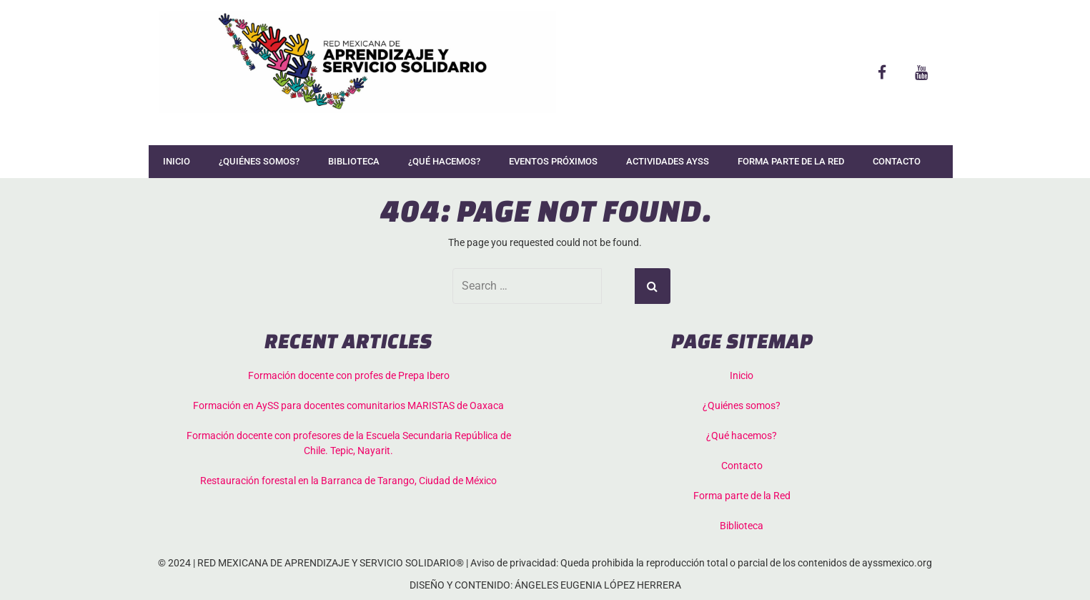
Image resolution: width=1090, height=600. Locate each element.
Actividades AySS (667, 161)
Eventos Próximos (553, 161)
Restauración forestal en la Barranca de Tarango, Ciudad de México (348, 480)
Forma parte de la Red (791, 161)
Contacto (897, 161)
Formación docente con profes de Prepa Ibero (349, 375)
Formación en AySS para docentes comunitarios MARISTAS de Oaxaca (348, 405)
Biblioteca (354, 161)
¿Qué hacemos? (444, 161)
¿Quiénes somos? (259, 161)
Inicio (176, 161)
